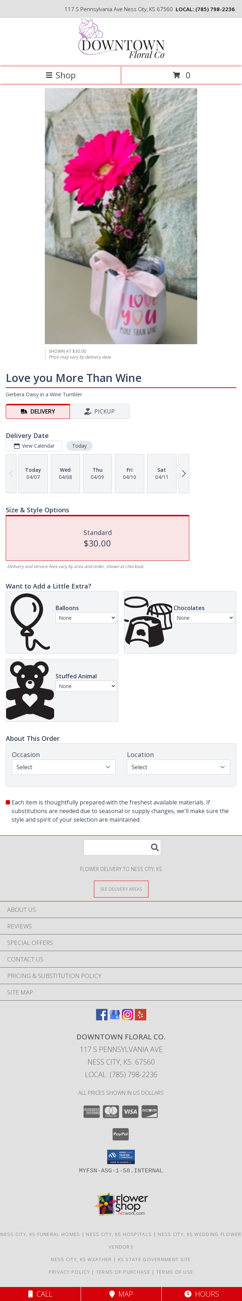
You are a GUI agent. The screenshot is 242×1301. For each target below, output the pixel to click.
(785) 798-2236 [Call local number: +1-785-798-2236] (215, 9)
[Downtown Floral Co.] (121, 56)
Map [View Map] (121, 1294)
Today (79, 445)
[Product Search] (122, 847)
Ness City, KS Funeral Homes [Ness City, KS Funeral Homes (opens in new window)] (40, 1234)
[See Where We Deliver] (121, 888)
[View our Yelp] (140, 1018)
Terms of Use (175, 1272)
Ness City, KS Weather (81, 1259)
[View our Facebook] (102, 1018)
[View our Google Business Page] (114, 1018)
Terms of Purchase (123, 1272)
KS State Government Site (154, 1259)
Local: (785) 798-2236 (121, 1074)
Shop (61, 75)
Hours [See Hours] (201, 1294)
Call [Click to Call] (40, 1294)
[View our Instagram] (127, 1018)
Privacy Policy (69, 1272)
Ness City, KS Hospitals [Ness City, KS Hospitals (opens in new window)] (119, 1234)
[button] (121, 1157)
